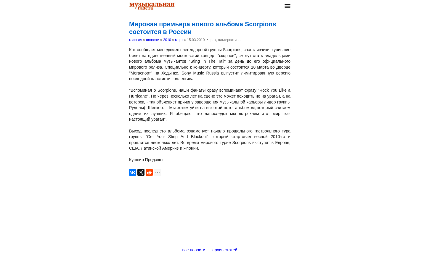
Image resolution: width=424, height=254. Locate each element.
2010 (167, 40)
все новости (193, 249)
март (179, 40)
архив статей (224, 249)
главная (135, 40)
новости (152, 40)
